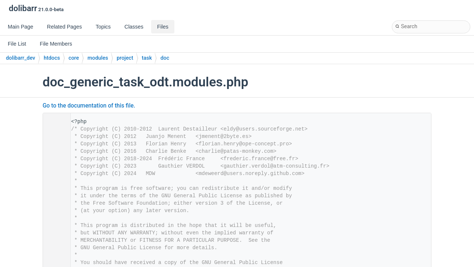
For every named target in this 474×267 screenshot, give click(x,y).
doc (164, 58)
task (147, 58)
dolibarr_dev (20, 58)
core (74, 58)
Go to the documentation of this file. (89, 105)
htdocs (52, 58)
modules (97, 58)
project (125, 58)
